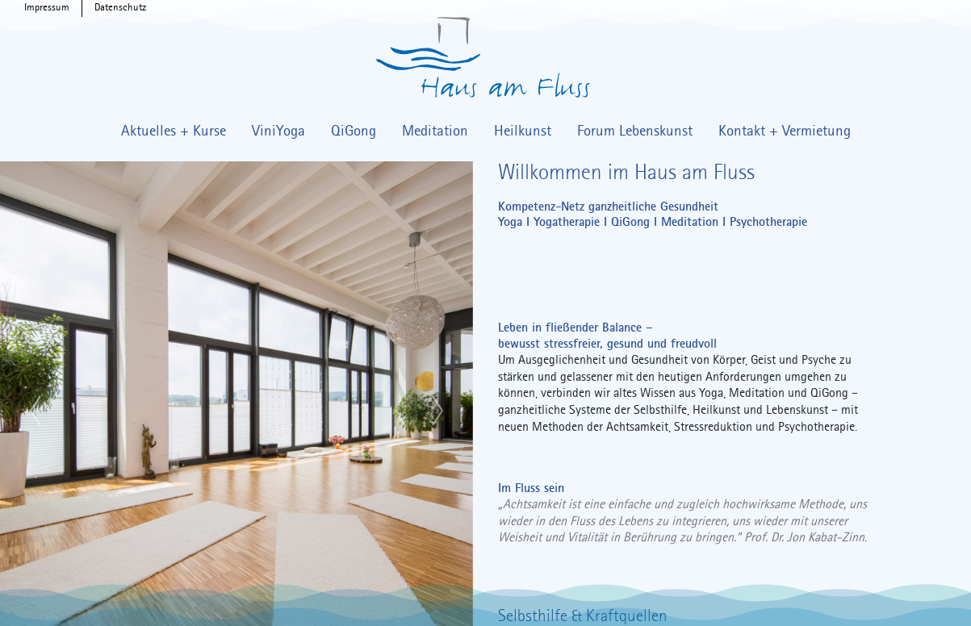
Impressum (46, 8)
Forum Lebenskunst (635, 131)
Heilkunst (522, 131)
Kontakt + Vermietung (784, 131)
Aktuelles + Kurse (173, 131)
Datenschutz (120, 8)
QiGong (353, 131)
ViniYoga (278, 131)
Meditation (435, 131)
